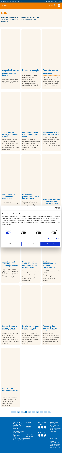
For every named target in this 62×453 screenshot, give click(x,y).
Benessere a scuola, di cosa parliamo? (30, 71)
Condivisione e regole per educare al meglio (10, 134)
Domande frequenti (28, 423)
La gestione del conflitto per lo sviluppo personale (10, 264)
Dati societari (29, 430)
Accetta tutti (50, 244)
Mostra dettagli (52, 239)
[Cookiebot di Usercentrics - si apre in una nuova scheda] (53, 208)
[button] (59, 5)
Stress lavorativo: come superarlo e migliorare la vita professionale (29, 264)
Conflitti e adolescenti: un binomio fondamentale (49, 264)
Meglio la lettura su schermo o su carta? (51, 133)
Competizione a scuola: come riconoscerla (8, 196)
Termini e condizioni (28, 427)
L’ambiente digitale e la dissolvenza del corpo (30, 134)
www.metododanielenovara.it (21, 438)
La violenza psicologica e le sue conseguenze (30, 196)
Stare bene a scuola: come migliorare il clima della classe (51, 201)
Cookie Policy (29, 434)
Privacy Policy (30, 436)
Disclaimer (29, 432)
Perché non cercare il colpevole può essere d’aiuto (30, 328)
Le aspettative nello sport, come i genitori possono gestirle (10, 73)
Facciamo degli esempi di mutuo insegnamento (50, 328)
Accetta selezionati (31, 244)
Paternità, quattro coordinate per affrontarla (50, 72)
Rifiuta (11, 244)
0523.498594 (18, 435)
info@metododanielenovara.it (21, 437)
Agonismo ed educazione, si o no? (10, 389)
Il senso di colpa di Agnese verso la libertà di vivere (9, 328)
